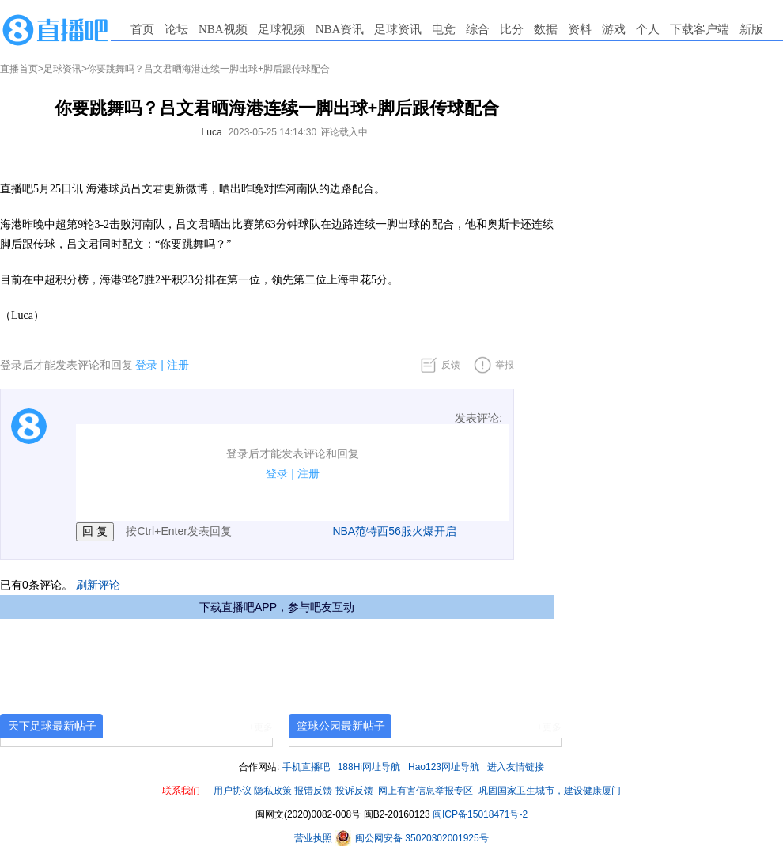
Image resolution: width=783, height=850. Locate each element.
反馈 (450, 364)
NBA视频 (223, 29)
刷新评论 (98, 585)
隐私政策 (273, 790)
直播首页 (19, 68)
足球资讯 (398, 29)
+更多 (260, 727)
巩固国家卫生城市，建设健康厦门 (549, 790)
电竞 (444, 29)
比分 (512, 29)
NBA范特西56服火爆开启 (394, 531)
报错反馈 (313, 790)
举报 (504, 364)
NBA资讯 (340, 29)
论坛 (176, 29)
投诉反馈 (354, 790)
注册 (178, 365)
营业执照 (314, 838)
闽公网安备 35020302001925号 (412, 838)
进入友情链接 (515, 766)
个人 (648, 29)
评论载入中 (344, 132)
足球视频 (281, 29)
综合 (478, 29)
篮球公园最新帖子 (341, 725)
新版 (751, 29)
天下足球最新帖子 (52, 725)
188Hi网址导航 (369, 766)
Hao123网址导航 (443, 766)
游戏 (614, 29)
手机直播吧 (306, 766)
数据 (546, 29)
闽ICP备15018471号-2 (480, 814)
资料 (580, 29)
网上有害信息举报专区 (425, 790)
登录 (146, 365)
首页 (142, 29)
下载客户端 (699, 29)
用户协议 (233, 790)
